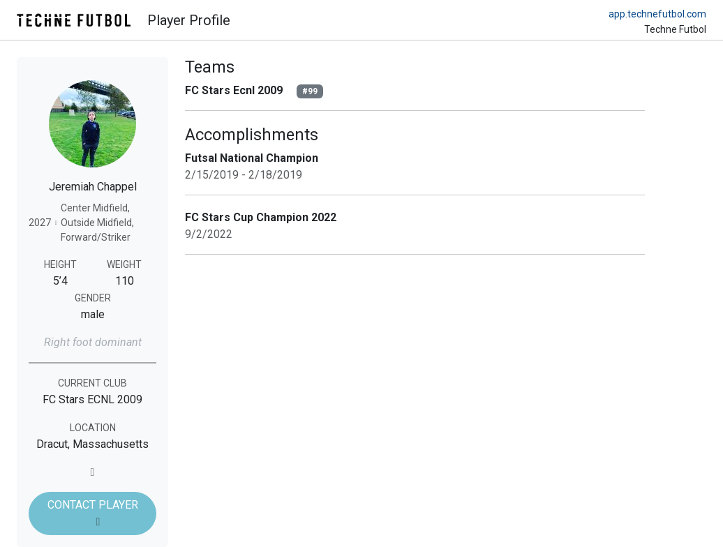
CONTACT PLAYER (92, 512)
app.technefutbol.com (657, 14)
